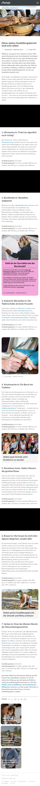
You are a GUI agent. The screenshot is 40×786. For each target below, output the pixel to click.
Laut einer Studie (8, 675)
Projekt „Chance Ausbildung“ (12, 685)
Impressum (4, 778)
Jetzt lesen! (20, 287)
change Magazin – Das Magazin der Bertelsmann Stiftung (15, 6)
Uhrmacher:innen (8, 142)
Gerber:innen (6, 643)
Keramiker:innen (23, 311)
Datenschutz (12, 778)
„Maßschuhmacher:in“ (9, 408)
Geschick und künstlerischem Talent (16, 317)
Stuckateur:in (31, 485)
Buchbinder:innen (22, 205)
